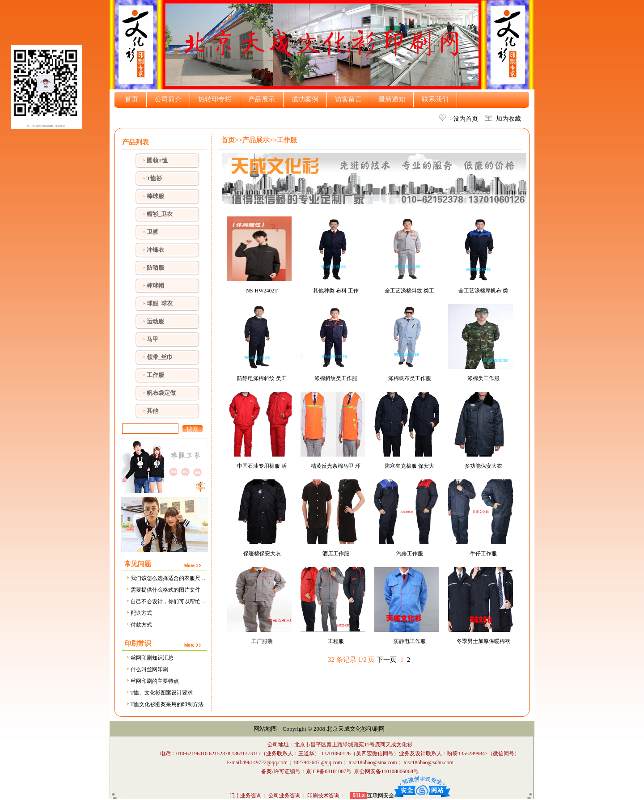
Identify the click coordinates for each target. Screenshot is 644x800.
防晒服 (155, 267)
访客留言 (348, 99)
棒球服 (155, 196)
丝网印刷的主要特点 (152, 681)
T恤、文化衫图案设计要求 (159, 693)
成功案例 (305, 99)
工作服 (155, 375)
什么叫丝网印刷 (147, 669)
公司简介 (168, 99)
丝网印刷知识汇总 (150, 658)
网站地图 (265, 728)
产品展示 (261, 99)
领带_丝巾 (160, 357)
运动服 (155, 321)
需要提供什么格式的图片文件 (163, 590)
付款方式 (139, 625)
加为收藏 (508, 118)
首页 (131, 99)
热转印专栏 (215, 99)
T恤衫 (154, 178)
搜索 (192, 429)
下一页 (387, 659)
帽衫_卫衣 (160, 214)
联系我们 (435, 99)
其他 (152, 410)
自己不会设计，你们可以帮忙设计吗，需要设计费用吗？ (195, 601)
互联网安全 (380, 795)
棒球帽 (155, 285)
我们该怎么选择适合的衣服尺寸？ (168, 578)
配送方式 (139, 613)
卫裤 (152, 232)
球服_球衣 (160, 303)
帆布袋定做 (161, 392)
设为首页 (465, 118)
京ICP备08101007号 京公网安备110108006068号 (362, 771)
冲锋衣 (155, 249)
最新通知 (391, 99)
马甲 (152, 339)
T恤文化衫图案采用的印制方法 (164, 704)
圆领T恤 (157, 160)
